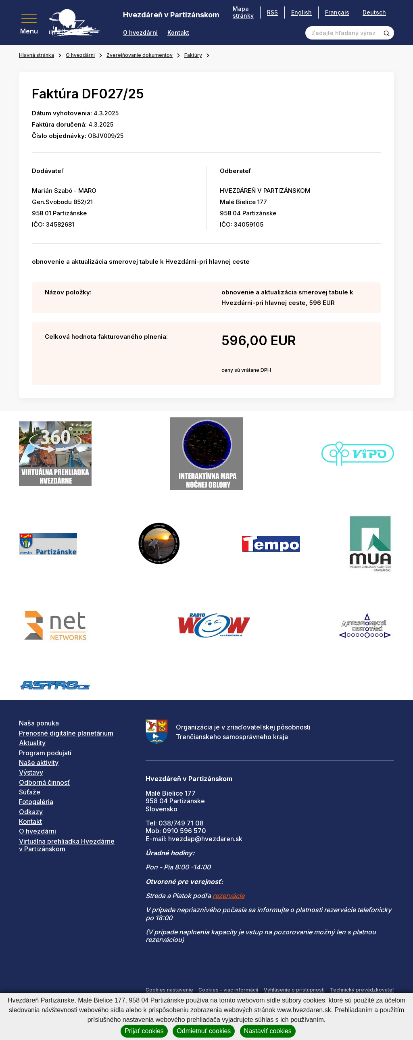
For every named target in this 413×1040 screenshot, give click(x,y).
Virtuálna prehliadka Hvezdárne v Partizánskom (67, 845)
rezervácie (228, 896)
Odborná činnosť (44, 782)
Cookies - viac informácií (228, 990)
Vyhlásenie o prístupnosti (294, 990)
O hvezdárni (140, 32)
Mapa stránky (243, 12)
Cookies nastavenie (169, 990)
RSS (272, 12)
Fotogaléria (36, 802)
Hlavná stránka (36, 55)
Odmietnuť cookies (204, 1030)
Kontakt (178, 32)
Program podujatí (45, 753)
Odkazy (31, 812)
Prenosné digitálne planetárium (66, 733)
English (301, 12)
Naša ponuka (39, 723)
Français (337, 12)
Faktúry (193, 55)
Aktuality (32, 743)
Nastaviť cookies (268, 1030)
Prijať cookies (144, 1030)
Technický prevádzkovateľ (362, 990)
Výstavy (31, 772)
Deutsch (374, 12)
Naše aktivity (38, 763)
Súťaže (29, 792)
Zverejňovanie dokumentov (139, 55)
